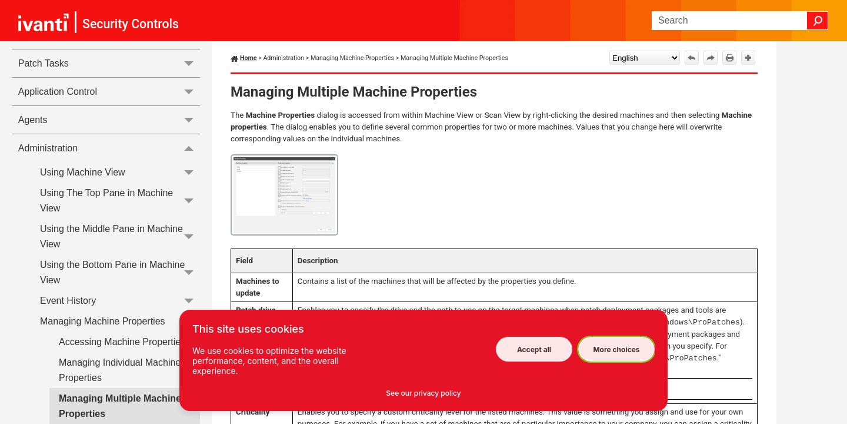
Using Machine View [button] (120, 172)
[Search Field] (740, 20)
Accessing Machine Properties (122, 342)
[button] (817, 20)
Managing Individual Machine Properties (120, 370)
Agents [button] (109, 120)
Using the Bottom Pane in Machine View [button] (120, 272)
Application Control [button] (109, 91)
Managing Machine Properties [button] (120, 321)
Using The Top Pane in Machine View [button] (120, 201)
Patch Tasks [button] (109, 63)
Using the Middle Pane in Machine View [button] (120, 236)
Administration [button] (109, 148)
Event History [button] (120, 300)
